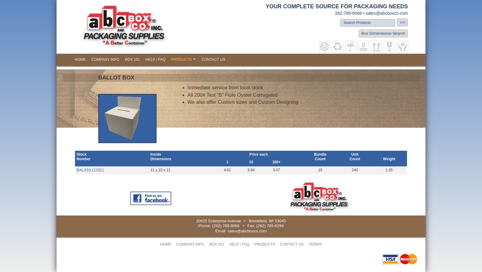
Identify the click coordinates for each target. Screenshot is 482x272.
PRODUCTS (183, 59)
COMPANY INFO (105, 59)
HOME (80, 59)
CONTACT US (213, 59)
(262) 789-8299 (270, 225)
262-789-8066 (348, 13)
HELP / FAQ (155, 59)
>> (402, 22)
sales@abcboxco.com (387, 13)
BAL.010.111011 (90, 170)
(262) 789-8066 (225, 225)
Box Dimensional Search (383, 33)
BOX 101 (132, 59)
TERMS (315, 244)
